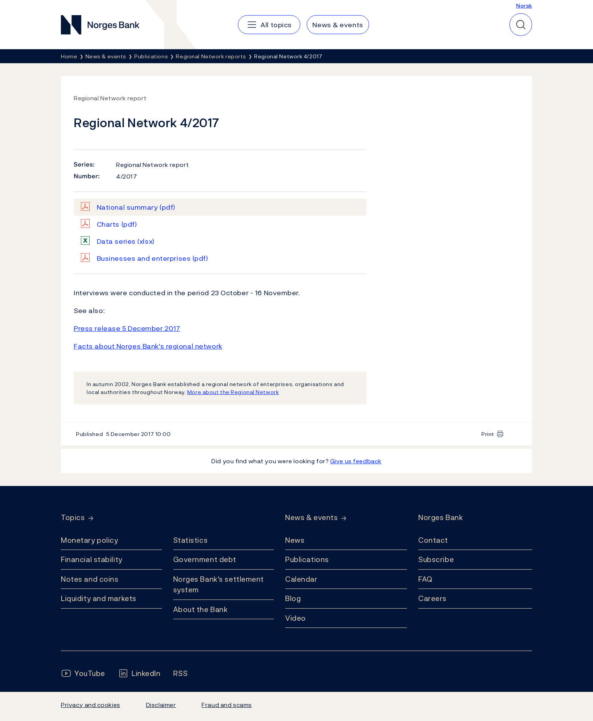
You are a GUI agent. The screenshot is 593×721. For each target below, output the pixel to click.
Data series (126, 241)
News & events (311, 517)
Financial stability (92, 559)
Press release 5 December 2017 (127, 328)
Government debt (204, 559)
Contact (433, 540)
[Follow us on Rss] (180, 673)
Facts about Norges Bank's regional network (148, 346)
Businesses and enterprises (152, 258)
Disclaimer (161, 704)
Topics (73, 517)
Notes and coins (89, 579)
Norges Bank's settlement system (218, 584)
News (294, 540)
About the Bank (200, 609)
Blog (293, 598)
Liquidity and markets (99, 598)
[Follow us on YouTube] (83, 673)
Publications (307, 559)
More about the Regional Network (233, 392)
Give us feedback (356, 461)
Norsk (524, 5)
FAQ (425, 579)
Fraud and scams (226, 704)
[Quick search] (520, 24)
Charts (117, 224)
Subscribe (436, 559)
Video (295, 618)
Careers (432, 598)
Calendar (301, 579)
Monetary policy (89, 540)
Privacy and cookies (90, 704)
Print (487, 434)
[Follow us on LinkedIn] (139, 673)
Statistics (190, 540)
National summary (136, 207)
